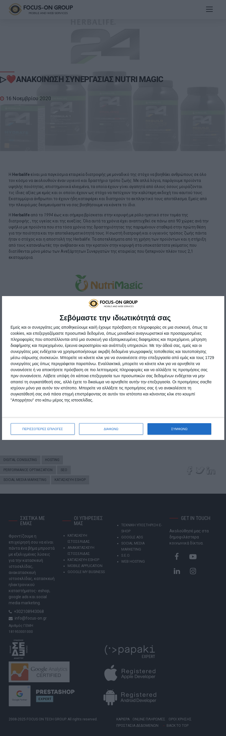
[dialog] (113, 368)
